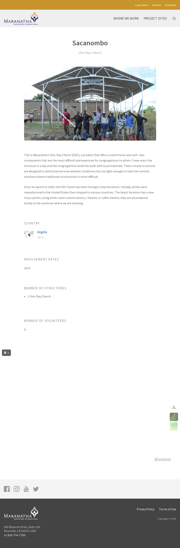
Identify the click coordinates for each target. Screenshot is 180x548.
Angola (42, 232)
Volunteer (170, 5)
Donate (156, 5)
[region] (90, 406)
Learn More (142, 5)
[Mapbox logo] (162, 459)
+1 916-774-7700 (14, 535)
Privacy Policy (145, 509)
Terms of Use (167, 509)
